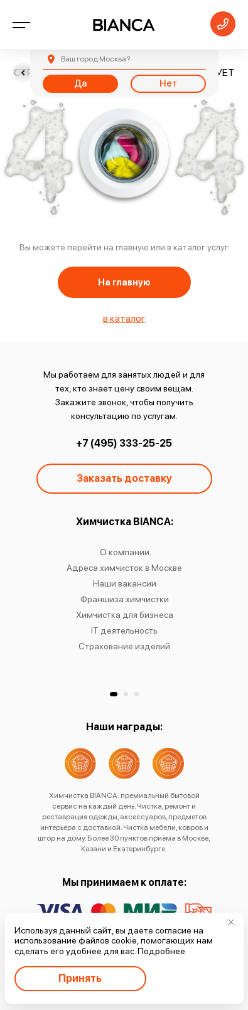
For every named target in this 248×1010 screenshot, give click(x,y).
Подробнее (161, 951)
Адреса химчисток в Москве (124, 568)
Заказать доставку (124, 478)
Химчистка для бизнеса (124, 615)
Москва (95, 59)
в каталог (124, 318)
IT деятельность (124, 630)
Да (80, 83)
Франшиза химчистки (124, 599)
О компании (124, 552)
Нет (168, 83)
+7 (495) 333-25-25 (124, 443)
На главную (124, 282)
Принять (80, 978)
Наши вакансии (124, 583)
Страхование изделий (124, 646)
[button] (113, 694)
